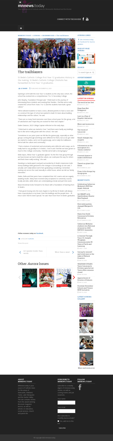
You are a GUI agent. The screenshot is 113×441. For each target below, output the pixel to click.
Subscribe (62, 428)
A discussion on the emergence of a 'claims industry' (84, 148)
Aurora (31, 239)
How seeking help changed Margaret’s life (85, 206)
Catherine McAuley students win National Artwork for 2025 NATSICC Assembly (86, 227)
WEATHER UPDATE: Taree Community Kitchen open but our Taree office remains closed (85, 268)
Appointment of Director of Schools (84, 279)
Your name (61, 399)
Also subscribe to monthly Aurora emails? (66, 417)
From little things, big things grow (86, 172)
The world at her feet (85, 102)
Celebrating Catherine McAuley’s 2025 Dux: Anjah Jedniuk (86, 186)
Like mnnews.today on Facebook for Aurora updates (86, 41)
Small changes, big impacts (84, 139)
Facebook (39, 233)
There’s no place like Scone (85, 164)
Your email (61, 407)
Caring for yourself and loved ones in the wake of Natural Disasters (85, 255)
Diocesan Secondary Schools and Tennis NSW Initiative (85, 288)
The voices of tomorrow (82, 131)
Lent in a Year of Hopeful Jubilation (84, 117)
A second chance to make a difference (84, 157)
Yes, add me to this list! (66, 422)
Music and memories (85, 124)
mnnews (31, 5)
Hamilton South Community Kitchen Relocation (85, 216)
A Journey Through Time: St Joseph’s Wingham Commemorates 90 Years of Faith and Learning (84, 241)
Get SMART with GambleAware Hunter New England (85, 196)
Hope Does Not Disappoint (83, 109)
